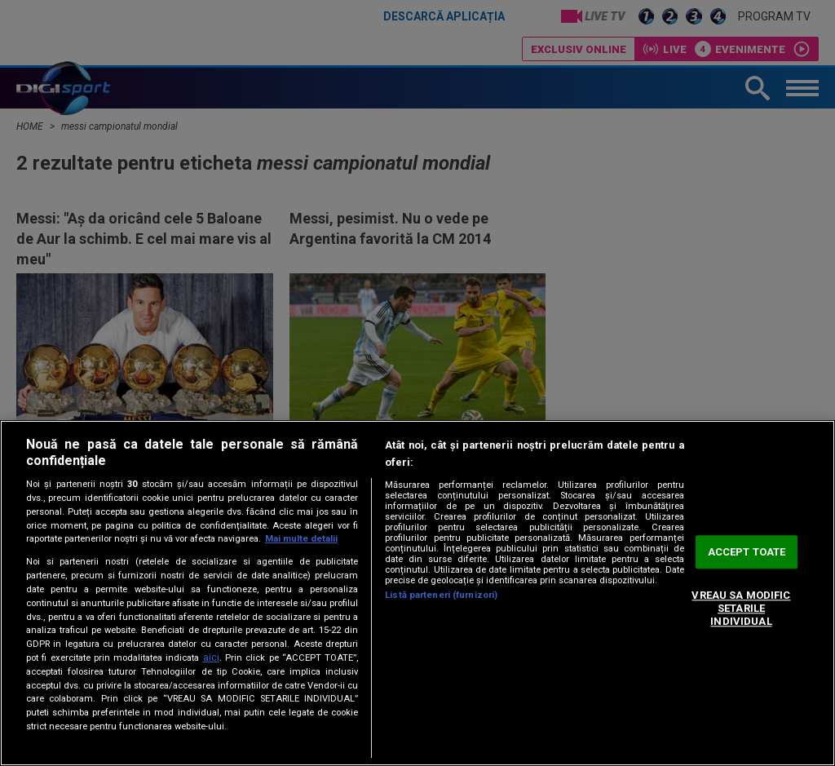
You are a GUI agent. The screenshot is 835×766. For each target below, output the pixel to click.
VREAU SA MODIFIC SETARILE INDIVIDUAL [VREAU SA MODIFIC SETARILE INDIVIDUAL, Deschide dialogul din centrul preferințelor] (740, 608)
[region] (417, 593)
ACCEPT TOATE (747, 552)
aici (211, 657)
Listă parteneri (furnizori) (441, 595)
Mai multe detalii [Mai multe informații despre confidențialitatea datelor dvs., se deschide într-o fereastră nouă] (301, 539)
